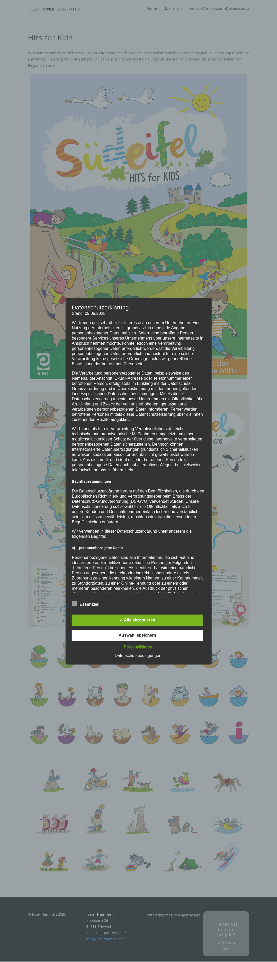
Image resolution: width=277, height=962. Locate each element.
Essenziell (85, 603)
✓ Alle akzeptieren (137, 620)
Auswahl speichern (137, 635)
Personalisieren (138, 647)
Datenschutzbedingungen (138, 655)
